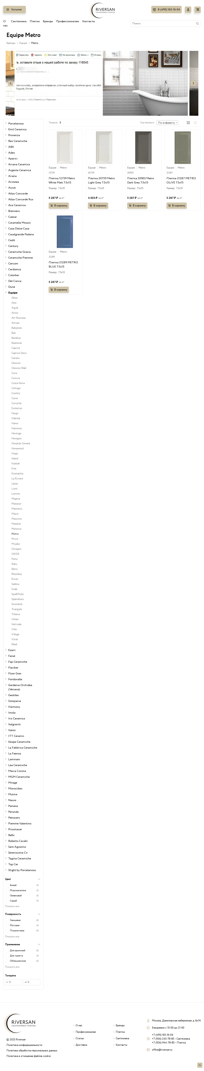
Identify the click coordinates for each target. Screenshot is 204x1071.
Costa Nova (18, 383)
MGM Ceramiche (19, 777)
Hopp (14, 453)
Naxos (12, 800)
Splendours (17, 599)
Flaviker (13, 668)
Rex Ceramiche (17, 141)
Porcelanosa (16, 124)
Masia (14, 514)
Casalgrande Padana (21, 234)
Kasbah (15, 464)
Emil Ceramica (17, 129)
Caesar (12, 217)
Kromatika (17, 474)
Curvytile (16, 403)
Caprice (15, 348)
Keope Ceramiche (19, 742)
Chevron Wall (18, 368)
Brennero (14, 211)
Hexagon (16, 438)
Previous (10, 83)
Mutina (12, 794)
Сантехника (19, 21)
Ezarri (12, 650)
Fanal (11, 656)
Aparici (12, 159)
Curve (14, 398)
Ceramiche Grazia (19, 252)
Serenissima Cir (18, 853)
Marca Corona (17, 771)
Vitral (14, 639)
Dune (11, 287)
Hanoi (14, 423)
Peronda (13, 812)
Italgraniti (14, 724)
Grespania (14, 701)
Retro (14, 569)
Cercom (13, 264)
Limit (14, 489)
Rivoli (14, 579)
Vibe (14, 629)
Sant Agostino (17, 847)
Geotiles (13, 695)
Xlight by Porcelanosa (22, 870)
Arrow (14, 313)
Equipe (23, 43)
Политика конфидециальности (24, 1045)
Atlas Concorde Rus (20, 199)
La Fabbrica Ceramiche (22, 748)
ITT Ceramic (16, 736)
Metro (15, 534)
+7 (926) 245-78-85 (163, 1039)
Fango (14, 413)
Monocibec (15, 788)
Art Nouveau (18, 318)
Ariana (12, 176)
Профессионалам (67, 21)
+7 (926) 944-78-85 (163, 1043)
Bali (13, 333)
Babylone (16, 328)
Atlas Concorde (18, 194)
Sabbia (15, 584)
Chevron (16, 363)
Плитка (35, 21)
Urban (14, 619)
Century (13, 246)
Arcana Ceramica (19, 164)
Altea (14, 298)
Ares (13, 303)
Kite (13, 469)
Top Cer (13, 864)
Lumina (15, 494)
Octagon (16, 549)
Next (193, 83)
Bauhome (16, 343)
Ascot (12, 188)
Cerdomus (14, 269)
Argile (14, 308)
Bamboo (16, 338)
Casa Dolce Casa (18, 229)
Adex (11, 153)
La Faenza (14, 753)
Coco (14, 373)
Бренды (48, 21)
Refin (11, 835)
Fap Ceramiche (17, 662)
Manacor (16, 504)
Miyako (15, 544)
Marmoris (16, 509)
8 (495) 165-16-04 (169, 9)
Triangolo (16, 609)
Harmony (16, 428)
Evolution (16, 408)
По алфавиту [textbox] (166, 123)
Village (15, 634)
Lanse (14, 484)
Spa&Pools (17, 594)
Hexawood (17, 448)
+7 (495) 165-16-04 (162, 1035)
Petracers (14, 818)
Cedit (11, 240)
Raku (14, 564)
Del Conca (14, 281)
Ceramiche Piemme (20, 258)
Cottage (16, 388)
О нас (5, 23)
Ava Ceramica (17, 205)
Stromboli (17, 604)
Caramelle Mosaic (19, 223)
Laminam (14, 759)
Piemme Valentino (19, 823)
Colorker (13, 275)
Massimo (16, 519)
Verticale (16, 624)
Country (15, 393)
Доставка (81, 1045)
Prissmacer (15, 829)
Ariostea (13, 182)
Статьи (80, 1038)
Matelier (16, 524)
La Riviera (17, 479)
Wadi (14, 644)
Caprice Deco (19, 353)
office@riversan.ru (162, 1050)
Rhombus (16, 574)
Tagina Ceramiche (19, 858)
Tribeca (15, 614)
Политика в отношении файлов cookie (28, 1056)
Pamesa (13, 806)
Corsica (15, 378)
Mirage (12, 783)
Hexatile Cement (20, 443)
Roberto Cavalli (18, 841)
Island (14, 458)
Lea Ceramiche (17, 765)
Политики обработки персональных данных (31, 1051)
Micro (14, 539)
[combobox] (167, 122)
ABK (11, 147)
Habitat (15, 418)
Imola (12, 713)
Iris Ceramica (16, 718)
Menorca (16, 529)
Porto (14, 559)
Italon (12, 730)
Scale (14, 589)
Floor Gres (14, 673)
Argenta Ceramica (19, 170)
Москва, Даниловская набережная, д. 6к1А (176, 1021)
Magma (15, 499)
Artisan (15, 323)
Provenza (14, 135)
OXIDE (15, 554)
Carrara (15, 358)
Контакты (88, 21)
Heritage (16, 433)
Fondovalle (15, 679)
